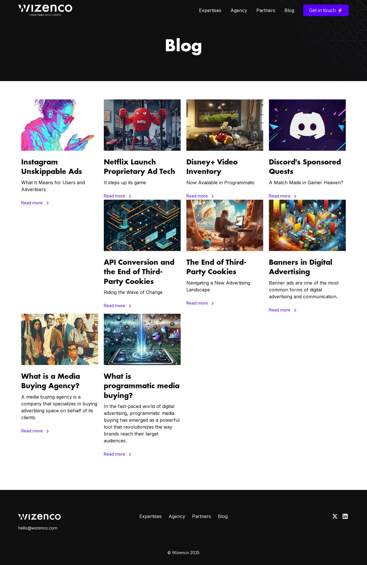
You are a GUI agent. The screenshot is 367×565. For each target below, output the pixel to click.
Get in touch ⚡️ (326, 10)
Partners (265, 10)
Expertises (210, 10)
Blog (289, 10)
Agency (239, 10)
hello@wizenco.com (37, 527)
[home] (45, 10)
